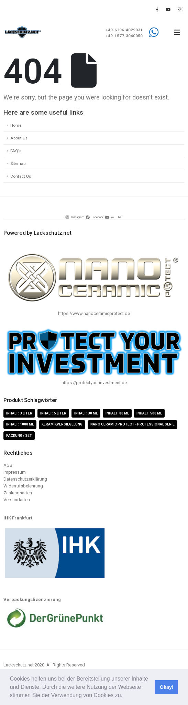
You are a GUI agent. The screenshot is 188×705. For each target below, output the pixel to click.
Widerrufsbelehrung (23, 485)
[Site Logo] (22, 32)
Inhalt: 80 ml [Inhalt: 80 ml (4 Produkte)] (117, 413)
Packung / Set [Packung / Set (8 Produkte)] (19, 436)
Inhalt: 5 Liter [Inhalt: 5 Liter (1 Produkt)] (53, 413)
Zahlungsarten (17, 492)
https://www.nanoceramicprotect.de (94, 313)
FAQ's (15, 150)
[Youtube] (168, 9)
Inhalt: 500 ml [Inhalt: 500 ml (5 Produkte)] (149, 413)
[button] (125, 696)
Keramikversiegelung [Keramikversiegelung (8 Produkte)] (62, 424)
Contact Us (20, 176)
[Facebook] (157, 9)
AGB (7, 465)
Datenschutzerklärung (25, 479)
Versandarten (16, 499)
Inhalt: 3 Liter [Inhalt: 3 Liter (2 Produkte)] (19, 413)
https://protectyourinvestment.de (94, 382)
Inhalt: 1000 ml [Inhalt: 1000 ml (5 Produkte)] (20, 424)
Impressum (14, 472)
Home (15, 125)
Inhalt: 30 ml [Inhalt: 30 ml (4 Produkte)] (86, 413)
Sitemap (17, 163)
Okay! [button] (167, 687)
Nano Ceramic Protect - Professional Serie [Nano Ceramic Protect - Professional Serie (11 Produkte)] (132, 424)
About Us (18, 138)
